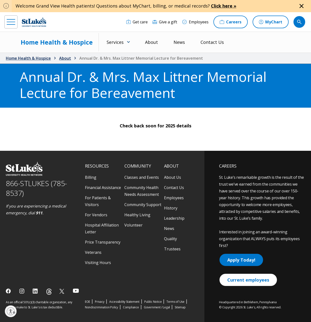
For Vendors (96, 215)
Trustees (172, 249)
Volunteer (133, 225)
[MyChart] (270, 22)
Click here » (223, 6)
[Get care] (137, 22)
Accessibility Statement (124, 302)
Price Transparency (102, 242)
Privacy (99, 302)
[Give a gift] (165, 22)
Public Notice (153, 302)
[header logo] (34, 21)
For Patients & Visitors (98, 201)
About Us (172, 177)
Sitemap (180, 307)
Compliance (131, 307)
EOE (87, 302)
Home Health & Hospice (57, 42)
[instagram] (22, 291)
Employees (174, 197)
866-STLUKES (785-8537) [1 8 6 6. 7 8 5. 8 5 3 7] (36, 188)
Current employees (248, 280)
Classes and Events (141, 177)
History (170, 208)
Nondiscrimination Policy (101, 307)
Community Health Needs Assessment (141, 191)
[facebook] (9, 291)
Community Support (142, 204)
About (151, 42)
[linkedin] (36, 291)
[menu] (11, 22)
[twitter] (62, 291)
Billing (90, 177)
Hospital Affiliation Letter (102, 228)
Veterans (93, 252)
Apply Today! (241, 260)
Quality (170, 238)
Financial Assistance (103, 187)
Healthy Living (137, 215)
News (179, 42)
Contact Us (212, 42)
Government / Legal (157, 307)
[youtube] (76, 291)
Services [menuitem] (115, 42)
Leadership (174, 218)
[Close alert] (301, 6)
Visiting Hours (98, 262)
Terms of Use (175, 302)
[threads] (49, 292)
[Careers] (230, 22)
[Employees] (195, 22)
